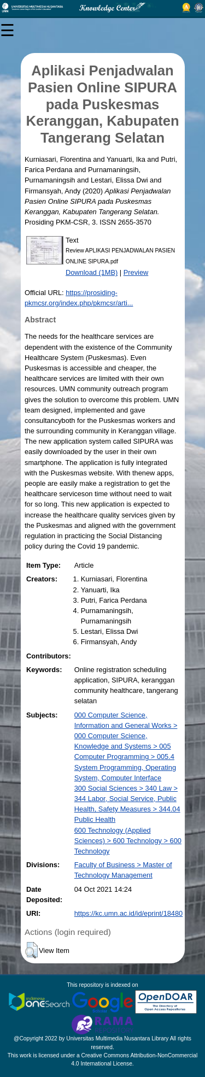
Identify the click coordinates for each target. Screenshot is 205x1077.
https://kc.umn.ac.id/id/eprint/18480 (128, 913)
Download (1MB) (92, 272)
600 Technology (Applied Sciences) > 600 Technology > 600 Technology (127, 840)
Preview (136, 272)
